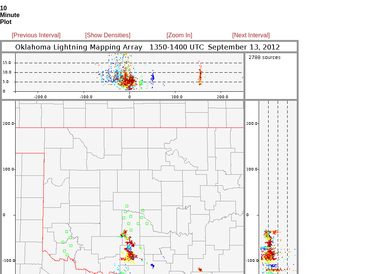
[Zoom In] (179, 35)
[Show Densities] (107, 35)
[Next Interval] (251, 35)
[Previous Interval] (36, 35)
